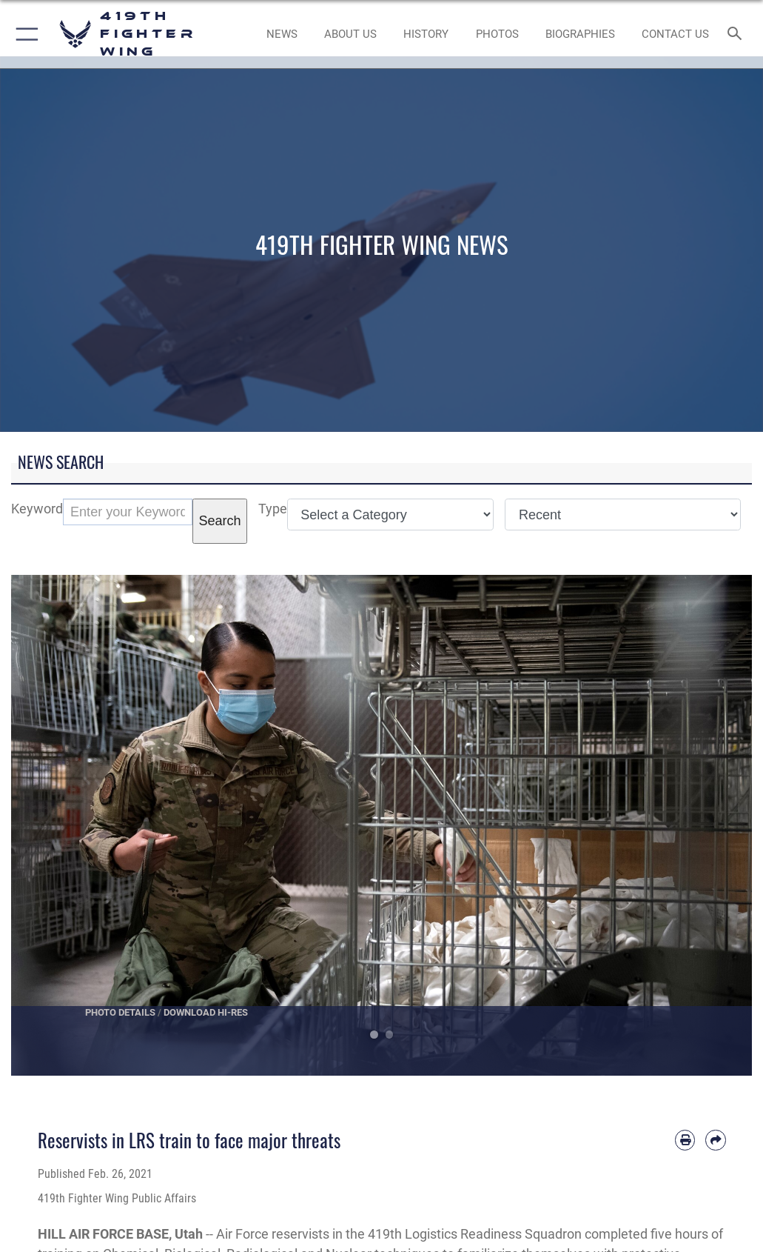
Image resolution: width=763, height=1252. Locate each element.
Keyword (37, 508)
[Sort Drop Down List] (623, 514)
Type (272, 508)
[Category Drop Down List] (390, 514)
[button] (24, 34)
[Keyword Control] (127, 512)
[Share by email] (715, 1140)
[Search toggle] (737, 34)
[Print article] (685, 1140)
